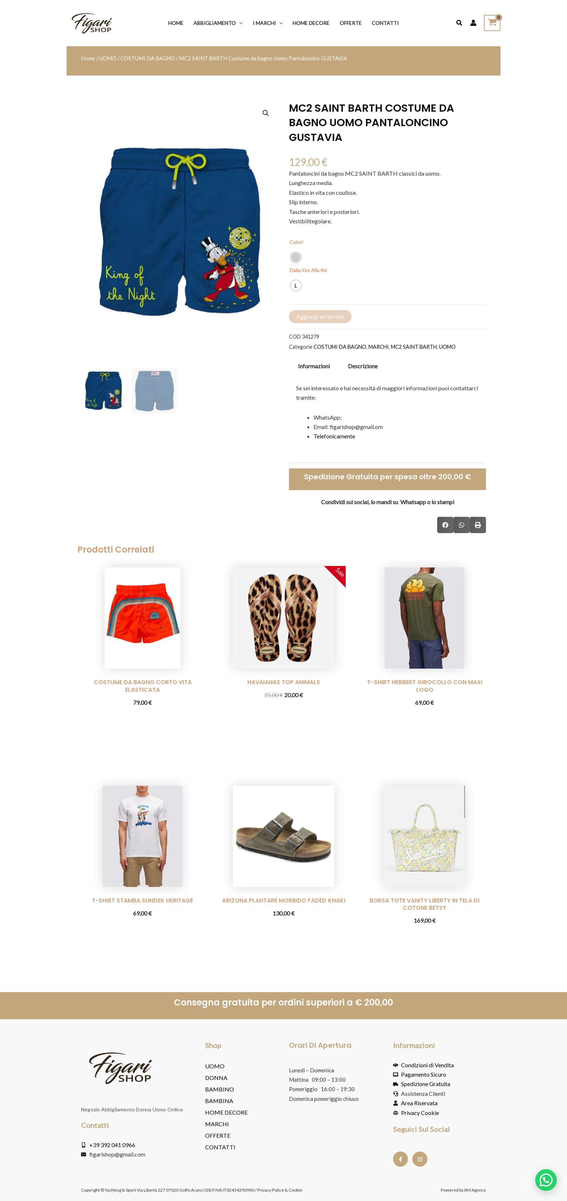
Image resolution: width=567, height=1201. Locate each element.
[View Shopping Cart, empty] (492, 23)
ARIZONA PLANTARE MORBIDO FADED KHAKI (283, 900)
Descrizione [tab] (363, 366)
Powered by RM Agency (463, 1190)
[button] (239, 23)
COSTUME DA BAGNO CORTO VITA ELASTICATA (143, 686)
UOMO (107, 58)
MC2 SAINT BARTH (414, 347)
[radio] (295, 257)
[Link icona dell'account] (473, 23)
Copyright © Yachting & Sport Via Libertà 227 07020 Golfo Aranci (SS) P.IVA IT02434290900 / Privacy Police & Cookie (191, 1190)
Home (88, 58)
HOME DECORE (226, 1112)
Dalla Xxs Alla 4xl (308, 270)
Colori (296, 242)
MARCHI (378, 347)
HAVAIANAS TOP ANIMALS (283, 682)
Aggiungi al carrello (320, 316)
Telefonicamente (334, 436)
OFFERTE (217, 1135)
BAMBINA (219, 1100)
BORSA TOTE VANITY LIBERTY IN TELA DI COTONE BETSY (424, 904)
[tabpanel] (387, 416)
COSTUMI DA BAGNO (147, 58)
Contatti (220, 1147)
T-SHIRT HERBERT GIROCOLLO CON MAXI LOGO (424, 686)
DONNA (216, 1077)
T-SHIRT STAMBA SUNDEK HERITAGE (142, 900)
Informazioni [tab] (314, 366)
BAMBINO (219, 1089)
